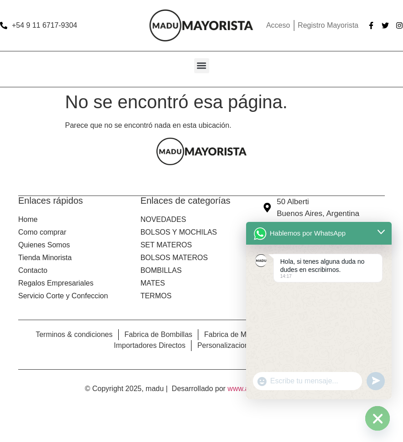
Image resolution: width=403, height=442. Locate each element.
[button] (201, 65)
